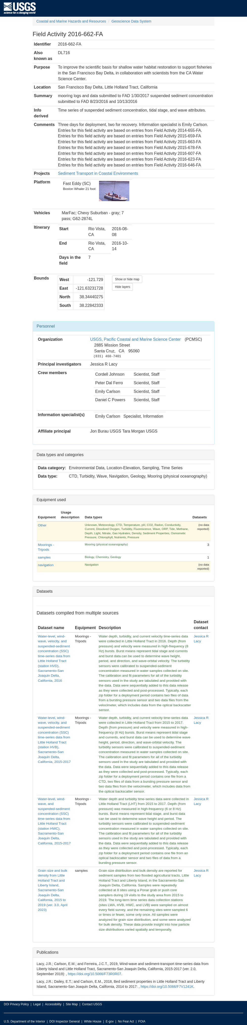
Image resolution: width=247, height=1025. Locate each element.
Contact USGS (92, 1004)
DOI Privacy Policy (16, 1004)
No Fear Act (126, 1021)
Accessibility (53, 1004)
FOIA (141, 1021)
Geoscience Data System (131, 21)
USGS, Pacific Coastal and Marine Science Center (135, 339)
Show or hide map (127, 279)
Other (42, 525)
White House (93, 1021)
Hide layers (122, 287)
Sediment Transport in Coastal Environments (98, 173)
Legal (36, 1004)
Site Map (72, 1004)
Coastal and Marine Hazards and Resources (71, 21)
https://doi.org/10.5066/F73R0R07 (94, 974)
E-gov (110, 1021)
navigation (46, 565)
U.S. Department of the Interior (24, 1021)
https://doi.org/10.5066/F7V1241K (167, 987)
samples (44, 557)
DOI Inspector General (65, 1021)
